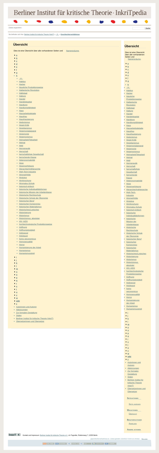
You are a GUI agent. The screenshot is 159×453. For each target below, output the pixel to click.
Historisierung (25, 212)
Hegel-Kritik (24, 125)
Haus (21, 111)
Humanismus (24, 250)
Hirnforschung (25, 180)
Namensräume (72, 51)
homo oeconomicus (27, 239)
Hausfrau (23, 116)
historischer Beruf (26, 201)
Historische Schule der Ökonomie (33, 198)
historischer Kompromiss (29, 204)
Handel (22, 99)
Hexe (21, 163)
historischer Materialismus (30, 207)
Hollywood (23, 233)
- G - (57, 34)
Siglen (19, 315)
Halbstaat (23, 93)
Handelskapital (25, 102)
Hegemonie (24, 134)
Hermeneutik (24, 148)
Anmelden (133, 423)
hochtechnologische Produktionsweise (35, 224)
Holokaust (23, 236)
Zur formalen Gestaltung (26, 313)
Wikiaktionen (132, 410)
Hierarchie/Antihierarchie (29, 169)
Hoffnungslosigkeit (27, 230)
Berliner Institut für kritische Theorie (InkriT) (39, 34)
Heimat (22, 142)
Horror (22, 245)
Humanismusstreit (27, 253)
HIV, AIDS (23, 221)
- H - (21, 78)
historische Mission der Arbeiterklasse (35, 192)
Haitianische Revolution (29, 90)
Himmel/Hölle (25, 175)
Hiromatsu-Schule (26, 183)
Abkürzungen (22, 310)
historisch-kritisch (26, 186)
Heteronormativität (27, 160)
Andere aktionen (134, 429)
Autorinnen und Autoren (26, 307)
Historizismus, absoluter (29, 218)
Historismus (24, 215)
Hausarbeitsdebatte (27, 113)
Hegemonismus (25, 137)
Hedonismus (24, 122)
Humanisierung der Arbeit (30, 247)
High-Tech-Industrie (27, 172)
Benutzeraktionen (134, 420)
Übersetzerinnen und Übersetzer (30, 321)
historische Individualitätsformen (33, 189)
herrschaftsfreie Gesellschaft (31, 154)
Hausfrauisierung (26, 119)
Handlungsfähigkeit (27, 108)
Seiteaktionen (132, 398)
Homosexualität (25, 242)
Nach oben (144, 439)
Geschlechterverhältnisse (70, 34)
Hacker (22, 84)
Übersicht (133, 414)
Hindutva (23, 177)
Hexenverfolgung (26, 166)
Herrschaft (23, 151)
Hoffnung (23, 227)
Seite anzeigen (134, 404)
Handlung (23, 105)
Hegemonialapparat (27, 131)
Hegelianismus (25, 128)
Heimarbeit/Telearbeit (28, 140)
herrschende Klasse (27, 157)
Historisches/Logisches (29, 210)
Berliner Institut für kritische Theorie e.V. (54, 435)
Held (21, 145)
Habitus (22, 81)
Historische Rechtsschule (30, 195)
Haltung (22, 96)
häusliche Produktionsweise (31, 87)
